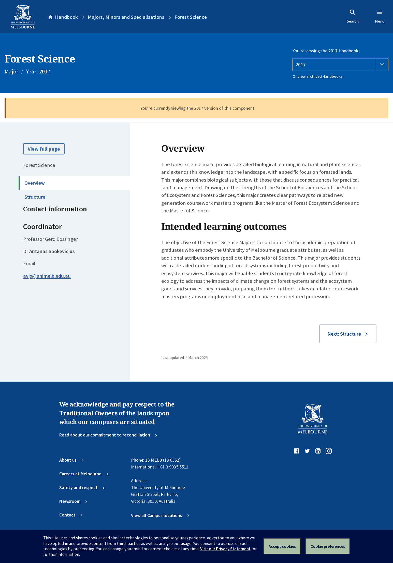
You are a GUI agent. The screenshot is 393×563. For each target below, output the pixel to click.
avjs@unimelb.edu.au (47, 275)
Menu (379, 16)
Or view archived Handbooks (317, 76)
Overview (34, 183)
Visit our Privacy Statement (225, 549)
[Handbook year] (340, 64)
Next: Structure (344, 334)
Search (353, 16)
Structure (34, 197)
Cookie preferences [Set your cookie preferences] (328, 546)
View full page (44, 149)
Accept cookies (282, 546)
